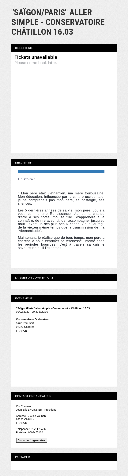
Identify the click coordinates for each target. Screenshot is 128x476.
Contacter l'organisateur (32, 440)
